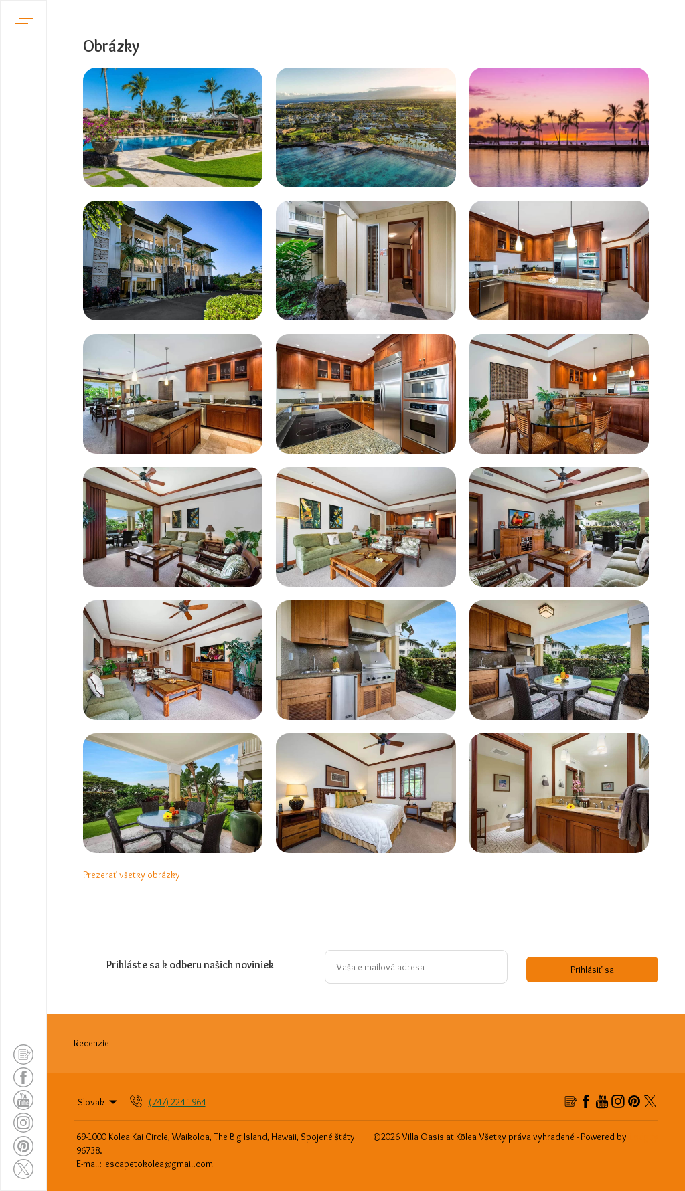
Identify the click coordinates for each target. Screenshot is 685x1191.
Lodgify (643, 1137)
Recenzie (91, 1043)
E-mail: (89, 1164)
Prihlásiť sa (592, 970)
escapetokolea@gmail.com (159, 1164)
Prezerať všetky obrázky (131, 874)
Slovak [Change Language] (98, 1102)
